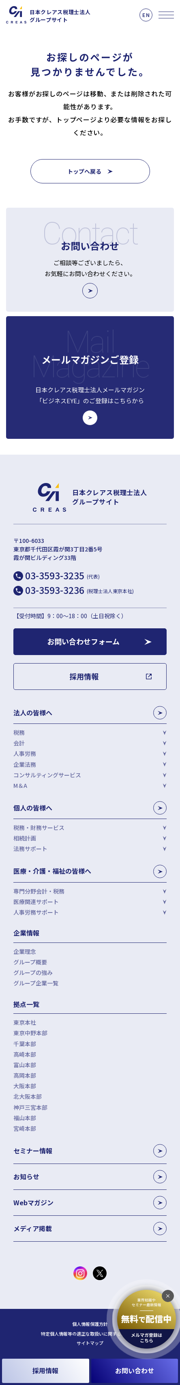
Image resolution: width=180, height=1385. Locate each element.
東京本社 (24, 1022)
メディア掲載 (90, 1228)
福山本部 (24, 1118)
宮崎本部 (24, 1128)
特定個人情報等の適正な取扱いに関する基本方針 (90, 1334)
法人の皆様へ (90, 712)
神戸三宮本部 (30, 1107)
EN (146, 15)
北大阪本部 (27, 1096)
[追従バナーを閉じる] (168, 1296)
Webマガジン (90, 1202)
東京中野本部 (30, 1033)
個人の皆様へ (90, 808)
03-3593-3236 (79, 590)
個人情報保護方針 (90, 1324)
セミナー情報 (90, 1150)
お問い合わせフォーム (83, 641)
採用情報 (45, 1370)
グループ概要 (30, 962)
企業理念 (24, 951)
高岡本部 (24, 1075)
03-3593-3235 (62, 575)
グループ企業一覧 (35, 983)
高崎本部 (24, 1054)
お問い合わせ (134, 1370)
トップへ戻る (84, 171)
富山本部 (24, 1065)
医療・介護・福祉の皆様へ (90, 871)
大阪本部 (24, 1086)
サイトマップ (90, 1343)
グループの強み (33, 972)
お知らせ (90, 1176)
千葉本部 (24, 1044)
